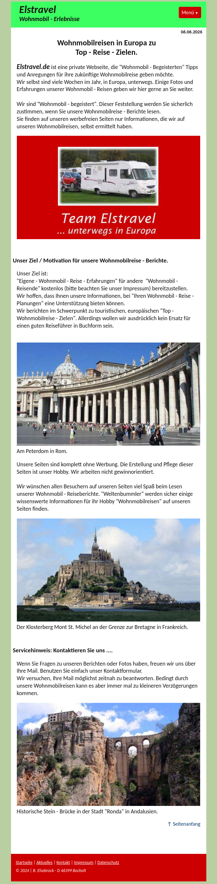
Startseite (24, 862)
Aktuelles (44, 862)
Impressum (83, 862)
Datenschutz (108, 862)
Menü (187, 12)
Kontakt (63, 862)
